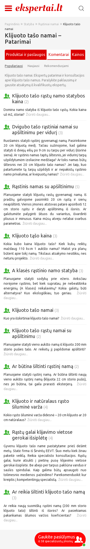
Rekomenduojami (56, 65)
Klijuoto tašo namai (35, 310)
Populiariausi (14, 65)
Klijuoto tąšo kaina (34, 235)
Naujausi (33, 65)
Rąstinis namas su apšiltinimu (46, 186)
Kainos (78, 54)
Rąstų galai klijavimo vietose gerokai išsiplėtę (42, 434)
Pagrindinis (12, 24)
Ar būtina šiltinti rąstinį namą (45, 366)
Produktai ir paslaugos (25, 54)
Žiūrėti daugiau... (38, 114)
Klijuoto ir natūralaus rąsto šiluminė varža (40, 404)
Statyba (29, 24)
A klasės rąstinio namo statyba (47, 270)
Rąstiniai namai (48, 24)
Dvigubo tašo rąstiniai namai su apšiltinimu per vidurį (45, 129)
